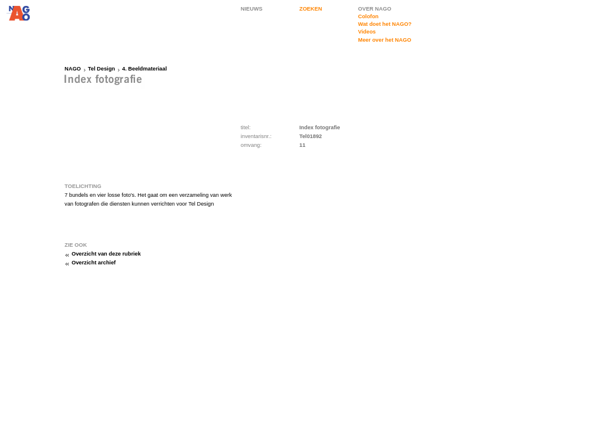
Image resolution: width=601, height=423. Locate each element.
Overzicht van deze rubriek (106, 254)
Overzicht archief (94, 263)
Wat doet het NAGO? (384, 24)
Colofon (368, 16)
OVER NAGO (374, 9)
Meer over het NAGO (384, 40)
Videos (367, 32)
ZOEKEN (310, 9)
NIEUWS (251, 9)
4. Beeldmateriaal (144, 69)
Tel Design (101, 69)
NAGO (73, 69)
